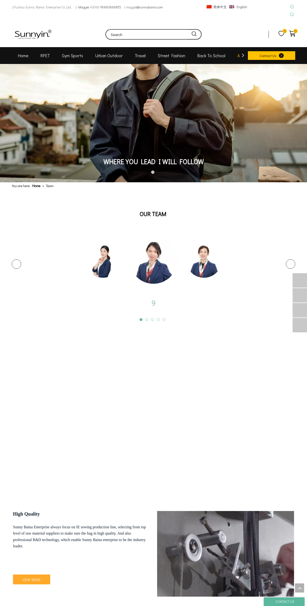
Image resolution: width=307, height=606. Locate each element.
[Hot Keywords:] (292, 7)
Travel (140, 55)
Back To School (211, 55)
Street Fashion (171, 55)
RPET (45, 55)
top (299, 588)
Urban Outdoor (109, 55)
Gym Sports (72, 55)
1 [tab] (153, 172)
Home (23, 55)
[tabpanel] (153, 123)
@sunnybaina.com (150, 7)
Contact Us (268, 55)
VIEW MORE (32, 570)
